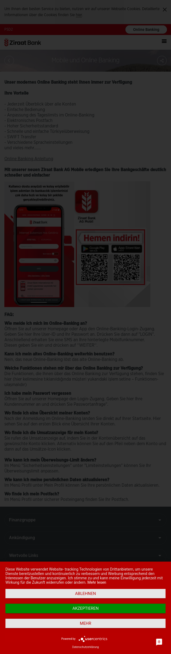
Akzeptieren (85, 608)
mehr (85, 623)
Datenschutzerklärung (85, 647)
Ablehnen (85, 593)
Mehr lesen (97, 582)
